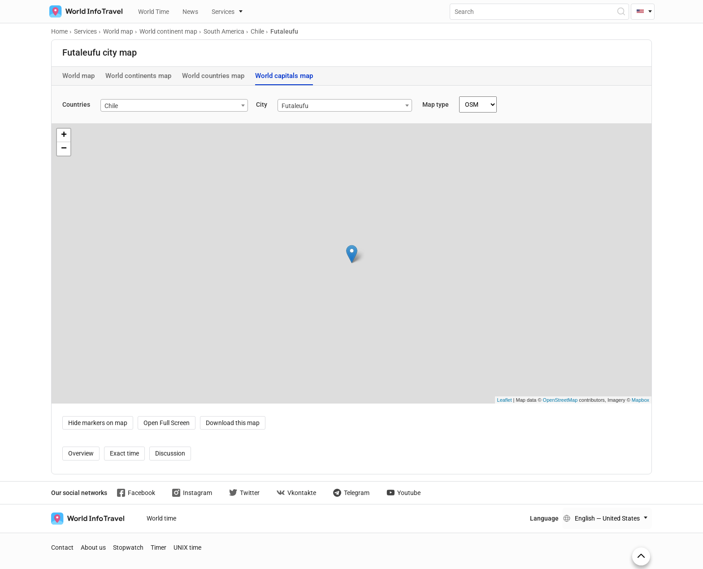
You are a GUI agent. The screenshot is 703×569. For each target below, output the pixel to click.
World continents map (138, 76)
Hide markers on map (97, 422)
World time (161, 518)
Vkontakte (296, 493)
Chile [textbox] (111, 105)
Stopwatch (128, 547)
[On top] (641, 556)
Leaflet (504, 400)
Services (223, 11)
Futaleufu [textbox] (295, 105)
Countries (76, 104)
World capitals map (284, 76)
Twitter (244, 493)
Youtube (403, 493)
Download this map (233, 422)
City (261, 104)
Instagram (192, 493)
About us (93, 547)
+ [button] (64, 135)
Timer (158, 547)
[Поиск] (539, 12)
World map (78, 76)
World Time (153, 11)
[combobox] (174, 105)
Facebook (136, 493)
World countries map (213, 76)
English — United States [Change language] (607, 518)
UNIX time (187, 547)
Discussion (170, 453)
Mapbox (640, 400)
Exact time (124, 453)
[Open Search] (621, 11)
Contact (62, 547)
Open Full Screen (166, 422)
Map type (435, 104)
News (190, 11)
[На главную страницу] (84, 11)
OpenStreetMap (560, 400)
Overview (81, 453)
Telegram (351, 493)
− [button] (64, 149)
